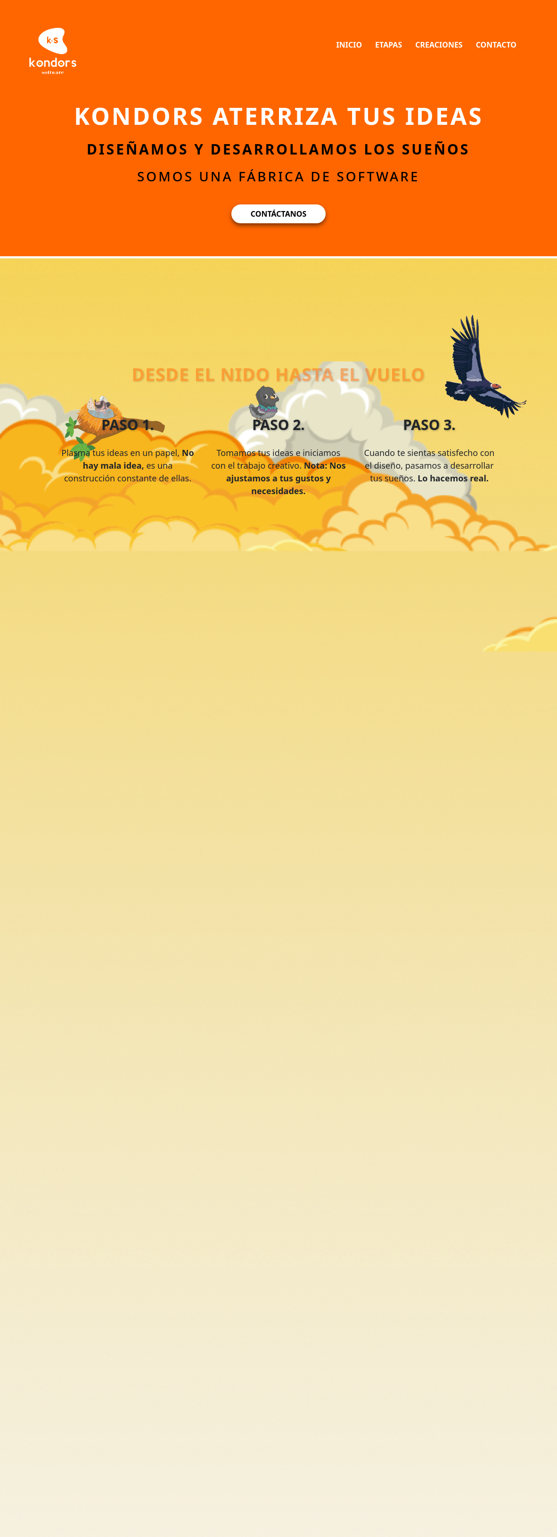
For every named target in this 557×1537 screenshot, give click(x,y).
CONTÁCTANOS (278, 214)
